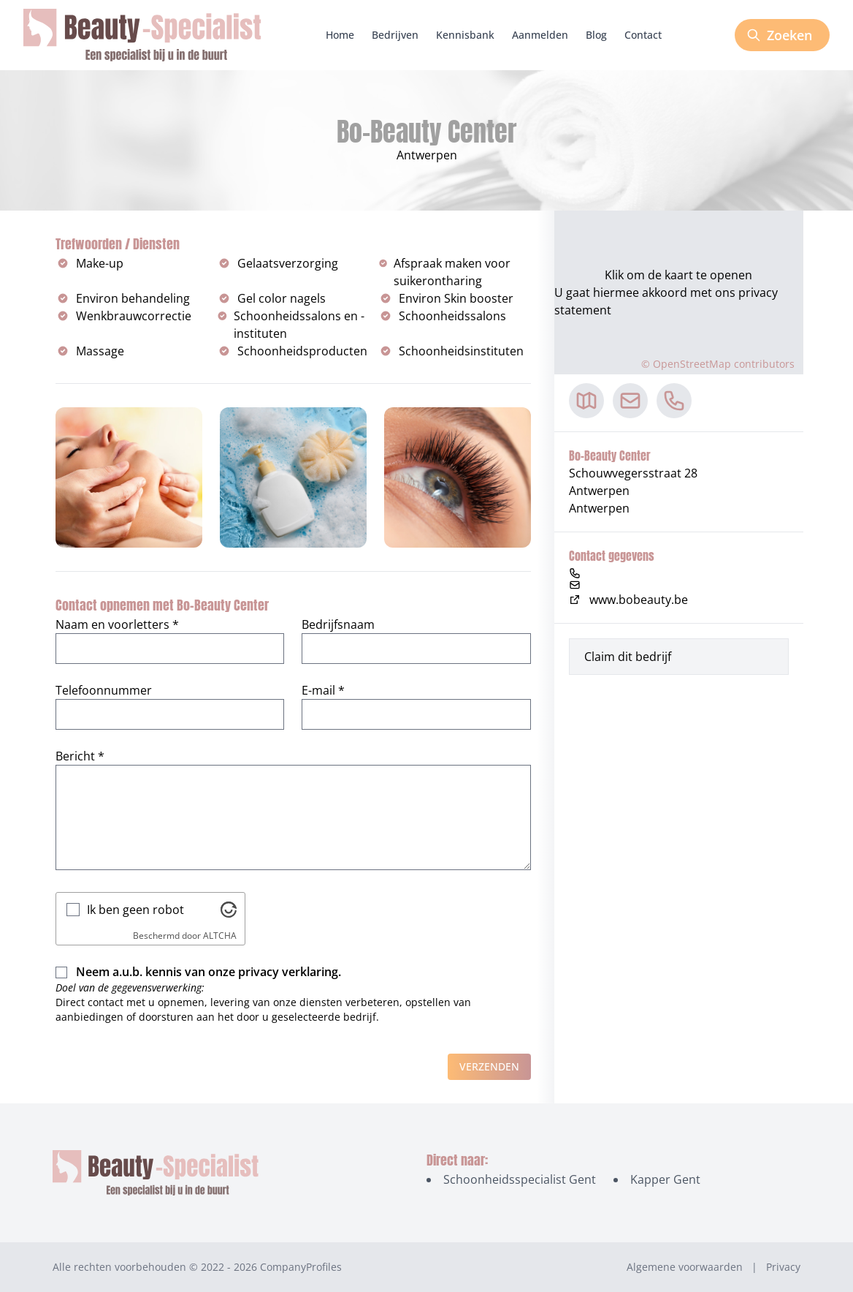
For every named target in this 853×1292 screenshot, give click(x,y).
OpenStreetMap (692, 364)
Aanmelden (540, 35)
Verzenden (489, 1066)
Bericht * (80, 756)
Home (340, 35)
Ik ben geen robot (135, 910)
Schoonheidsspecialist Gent (519, 1179)
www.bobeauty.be (628, 600)
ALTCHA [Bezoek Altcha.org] (220, 935)
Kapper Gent (665, 1179)
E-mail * (323, 690)
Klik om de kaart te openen (678, 275)
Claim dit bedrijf (627, 657)
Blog (596, 35)
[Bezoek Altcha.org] (229, 910)
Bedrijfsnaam (338, 624)
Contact (643, 35)
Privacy (783, 1267)
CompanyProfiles (301, 1267)
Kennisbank (465, 35)
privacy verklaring (288, 972)
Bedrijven (395, 35)
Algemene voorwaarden (685, 1267)
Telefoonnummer (104, 690)
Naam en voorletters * (117, 624)
